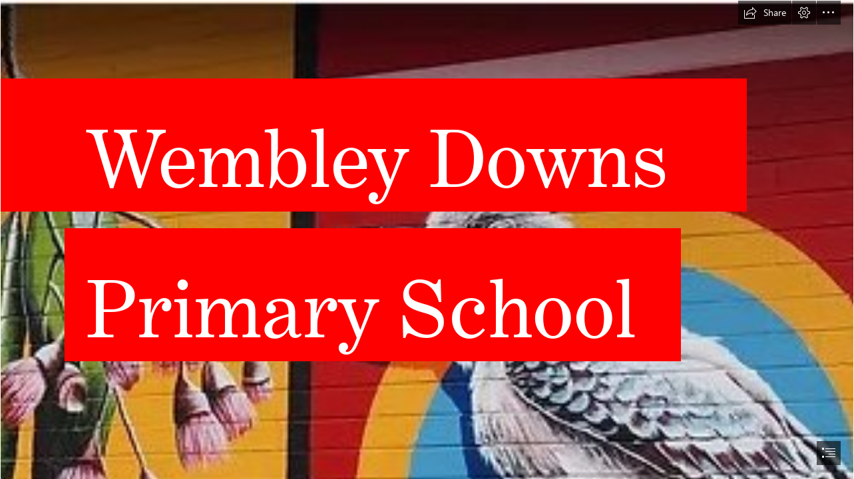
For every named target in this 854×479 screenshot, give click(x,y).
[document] (427, 239)
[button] (764, 13)
